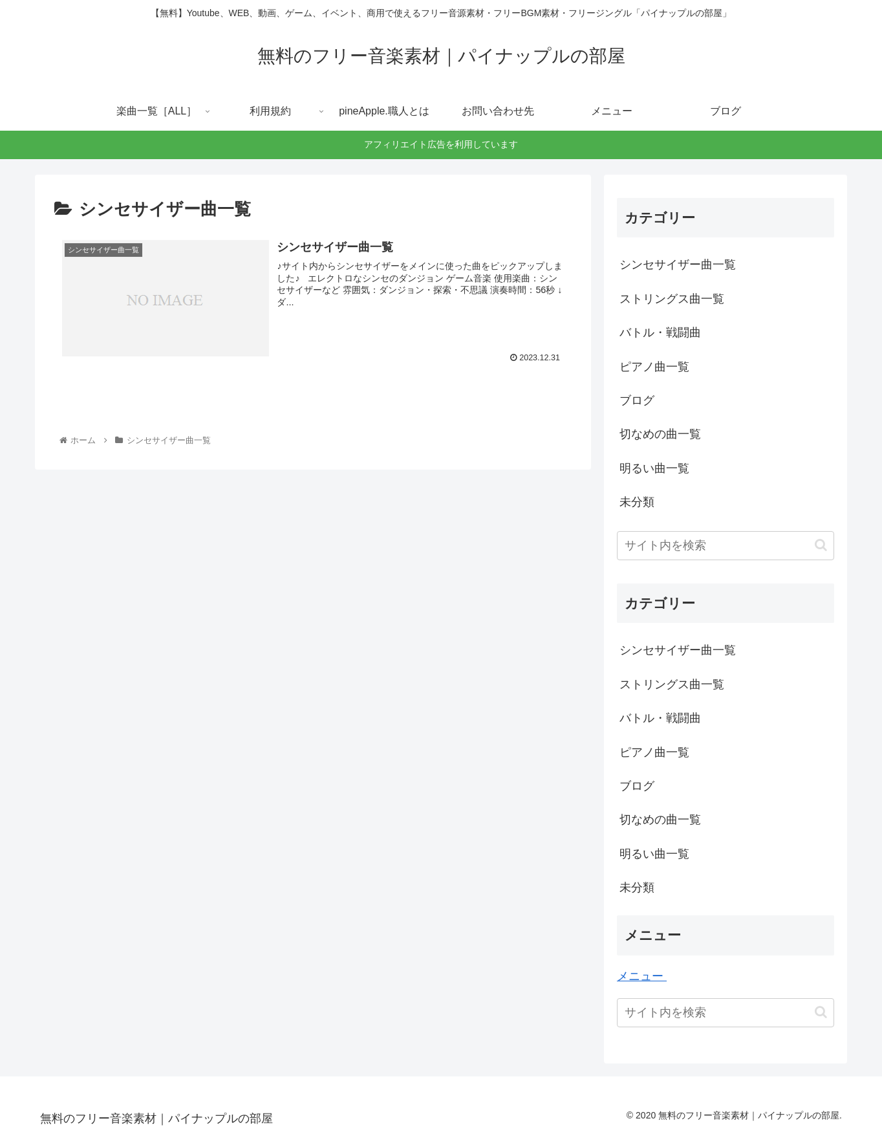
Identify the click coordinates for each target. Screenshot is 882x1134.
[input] (725, 545)
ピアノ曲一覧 (654, 366)
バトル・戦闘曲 (660, 332)
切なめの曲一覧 (660, 434)
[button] (821, 545)
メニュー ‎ (642, 976)
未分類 (636, 502)
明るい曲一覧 (654, 468)
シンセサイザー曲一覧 (677, 264)
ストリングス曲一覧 (671, 298)
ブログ (636, 400)
